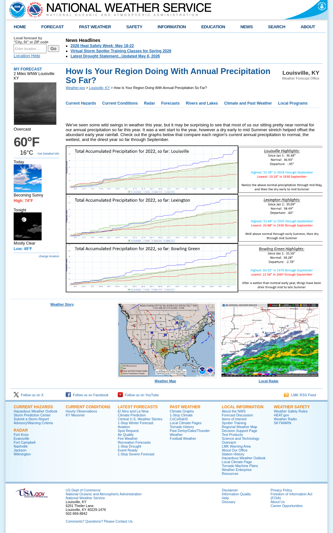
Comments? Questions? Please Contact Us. (99, 521)
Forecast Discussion (237, 415)
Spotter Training (234, 423)
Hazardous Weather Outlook (35, 411)
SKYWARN (282, 423)
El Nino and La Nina (133, 411)
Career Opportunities (287, 506)
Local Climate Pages (186, 423)
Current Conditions (120, 103)
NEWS (246, 26)
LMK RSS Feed (300, 395)
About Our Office (234, 450)
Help (225, 498)
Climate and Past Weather (248, 103)
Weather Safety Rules (290, 411)
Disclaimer (230, 490)
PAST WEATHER (95, 26)
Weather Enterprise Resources (237, 472)
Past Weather (185, 407)
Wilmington (22, 454)
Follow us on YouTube (138, 395)
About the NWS (234, 411)
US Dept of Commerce (83, 490)
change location (49, 256)
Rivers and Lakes (202, 103)
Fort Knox (21, 435)
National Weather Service (85, 498)
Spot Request (128, 431)
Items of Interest (234, 419)
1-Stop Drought (129, 446)
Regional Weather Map (239, 427)
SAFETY (134, 26)
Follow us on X (29, 395)
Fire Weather (128, 438)
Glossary (228, 502)
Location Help (27, 55)
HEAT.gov (281, 415)
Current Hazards (81, 103)
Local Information (242, 407)
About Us (278, 502)
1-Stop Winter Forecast (135, 423)
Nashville (21, 446)
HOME (20, 26)
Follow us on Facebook (87, 395)
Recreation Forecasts (134, 442)
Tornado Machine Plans (240, 466)
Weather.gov (75, 88)
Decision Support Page (239, 431)
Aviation (124, 427)
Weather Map (167, 379)
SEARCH (276, 26)
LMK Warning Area (236, 446)
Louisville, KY (99, 88)
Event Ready (128, 450)
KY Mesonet (75, 415)
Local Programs (293, 103)
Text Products (232, 435)
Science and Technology (240, 438)
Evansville (21, 438)
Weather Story (62, 304)
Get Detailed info (48, 153)
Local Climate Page (237, 462)
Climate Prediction (132, 415)
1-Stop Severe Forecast (136, 454)
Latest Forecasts (138, 407)
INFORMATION (172, 26)
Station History (233, 454)
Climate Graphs (182, 411)
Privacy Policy (281, 490)
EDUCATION (213, 26)
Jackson (20, 450)
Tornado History (182, 427)
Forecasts (170, 103)
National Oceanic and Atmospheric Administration (103, 494)
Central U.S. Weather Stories (140, 419)
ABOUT (307, 26)
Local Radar (270, 379)
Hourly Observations (81, 411)
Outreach (229, 442)
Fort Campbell (24, 442)
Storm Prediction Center (32, 415)
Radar (149, 103)
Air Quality (126, 435)
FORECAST (52, 26)
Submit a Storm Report (31, 419)
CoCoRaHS (179, 419)
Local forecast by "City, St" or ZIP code (31, 40)
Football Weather (183, 438)
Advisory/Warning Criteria (33, 423)
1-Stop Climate (181, 415)
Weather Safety (292, 407)
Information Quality (236, 494)
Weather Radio (285, 419)
